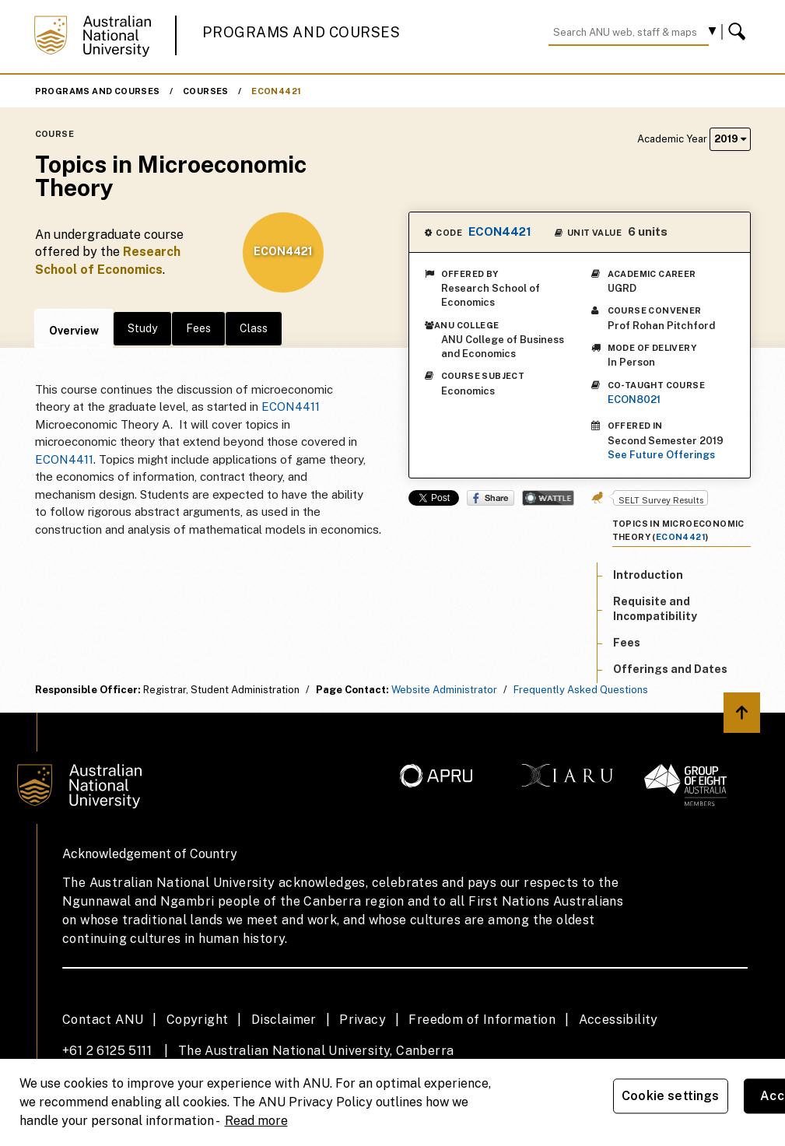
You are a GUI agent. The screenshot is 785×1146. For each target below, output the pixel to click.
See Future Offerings (661, 455)
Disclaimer (284, 1019)
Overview (74, 330)
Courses (206, 91)
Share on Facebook (490, 498)
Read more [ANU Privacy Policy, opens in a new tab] (256, 1120)
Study (142, 328)
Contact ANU (102, 1019)
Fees (198, 328)
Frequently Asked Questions (580, 690)
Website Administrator (444, 690)
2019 (730, 139)
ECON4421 (276, 91)
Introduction (648, 575)
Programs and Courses (301, 32)
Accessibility (618, 1019)
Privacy (362, 1019)
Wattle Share (548, 498)
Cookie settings (670, 1095)
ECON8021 (634, 399)
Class (254, 328)
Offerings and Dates (670, 669)
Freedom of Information (481, 1019)
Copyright (197, 1019)
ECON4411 (290, 406)
